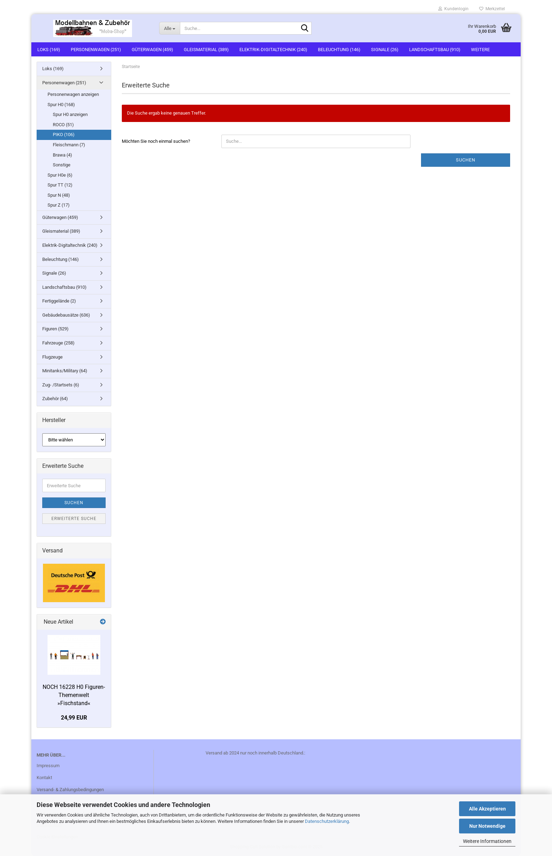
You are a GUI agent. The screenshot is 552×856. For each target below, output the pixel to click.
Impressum (48, 765)
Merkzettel (492, 8)
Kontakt (44, 777)
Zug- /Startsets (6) (60, 384)
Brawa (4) (62, 155)
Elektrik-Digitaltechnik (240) (273, 49)
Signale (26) (385, 49)
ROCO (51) (63, 124)
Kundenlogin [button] (453, 8)
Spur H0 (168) (61, 104)
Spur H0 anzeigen (70, 114)
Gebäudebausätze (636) (66, 315)
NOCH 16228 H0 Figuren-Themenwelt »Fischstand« (74, 695)
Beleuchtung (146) (339, 49)
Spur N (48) (59, 195)
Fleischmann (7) (69, 144)
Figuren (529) (55, 328)
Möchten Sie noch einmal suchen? (156, 141)
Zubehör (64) (55, 398)
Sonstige (61, 164)
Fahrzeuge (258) (58, 343)
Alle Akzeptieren (487, 809)
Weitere (480, 49)
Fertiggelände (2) (59, 301)
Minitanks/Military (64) (64, 370)
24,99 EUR (74, 717)
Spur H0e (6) (60, 175)
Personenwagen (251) (96, 49)
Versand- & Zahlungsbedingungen (70, 789)
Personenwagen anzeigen (73, 94)
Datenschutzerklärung (327, 821)
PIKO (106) (64, 134)
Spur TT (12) (60, 185)
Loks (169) (48, 49)
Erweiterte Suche (73, 518)
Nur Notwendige (487, 826)
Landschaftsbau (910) (434, 49)
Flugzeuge (52, 357)
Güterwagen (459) (152, 49)
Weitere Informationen (487, 841)
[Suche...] (169, 28)
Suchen (465, 160)
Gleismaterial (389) (206, 49)
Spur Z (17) (59, 205)
